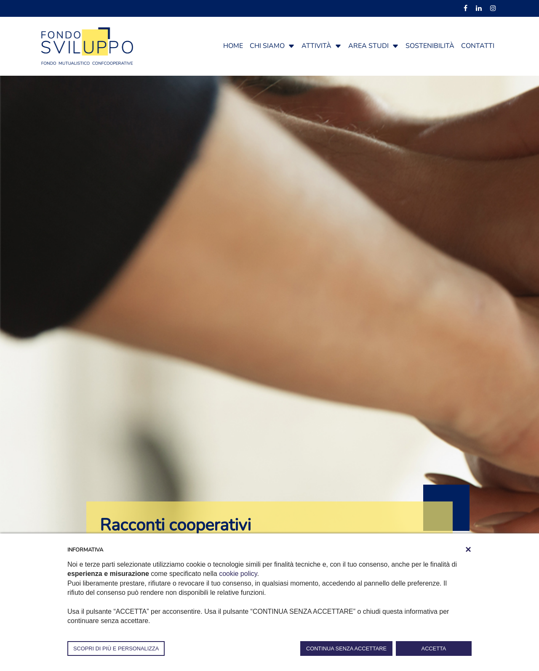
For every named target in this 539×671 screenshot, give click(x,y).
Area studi (368, 45)
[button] (291, 45)
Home (233, 45)
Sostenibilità (430, 45)
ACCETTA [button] (434, 648)
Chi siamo (267, 45)
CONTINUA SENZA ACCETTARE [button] (346, 648)
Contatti (477, 45)
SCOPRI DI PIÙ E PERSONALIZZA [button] (116, 648)
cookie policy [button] (238, 573)
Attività (316, 45)
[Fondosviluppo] (87, 45)
